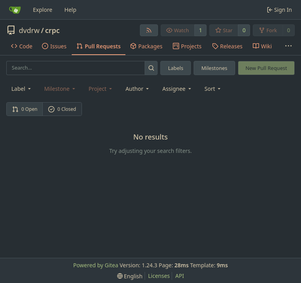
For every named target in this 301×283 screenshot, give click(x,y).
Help (70, 9)
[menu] (213, 89)
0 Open (25, 109)
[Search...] (151, 68)
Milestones (214, 68)
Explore (42, 9)
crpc (52, 30)
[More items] (288, 46)
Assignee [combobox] (177, 88)
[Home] (15, 10)
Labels (175, 68)
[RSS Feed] (149, 30)
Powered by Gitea (95, 265)
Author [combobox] (137, 88)
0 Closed (62, 109)
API (179, 275)
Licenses (159, 275)
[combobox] (21, 89)
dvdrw (29, 30)
